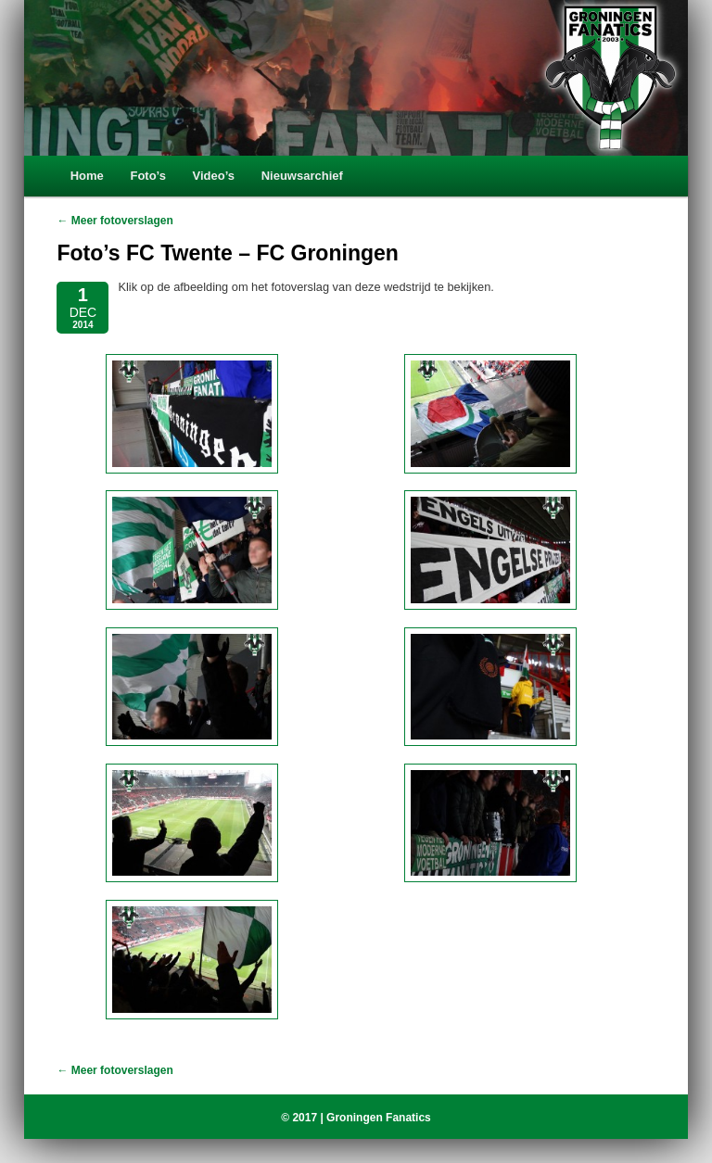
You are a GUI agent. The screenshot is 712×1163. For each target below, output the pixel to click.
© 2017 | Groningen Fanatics (356, 1117)
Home (87, 176)
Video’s (214, 176)
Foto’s (148, 176)
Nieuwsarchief (302, 176)
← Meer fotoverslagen (114, 220)
